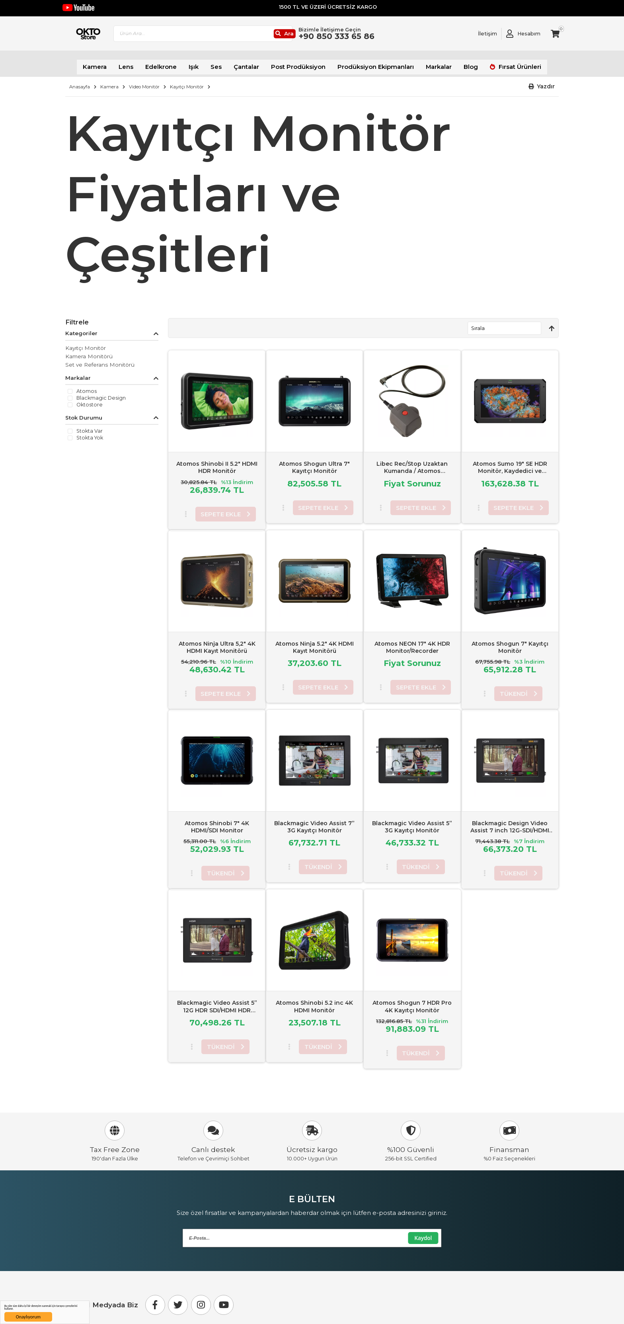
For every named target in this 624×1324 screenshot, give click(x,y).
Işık (203, 63)
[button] (541, 82)
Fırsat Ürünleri (502, 63)
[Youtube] (224, 1300)
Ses (225, 63)
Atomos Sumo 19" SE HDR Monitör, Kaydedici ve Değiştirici (510, 466)
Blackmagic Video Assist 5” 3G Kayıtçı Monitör (412, 822)
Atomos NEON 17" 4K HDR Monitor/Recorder (412, 642)
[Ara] (314, 36)
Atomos (86, 386)
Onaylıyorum (28, 1317)
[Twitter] (178, 1300)
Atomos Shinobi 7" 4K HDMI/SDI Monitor (217, 822)
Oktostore (89, 400)
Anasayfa (79, 81)
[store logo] (102, 36)
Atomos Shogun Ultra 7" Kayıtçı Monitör (314, 462)
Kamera (112, 63)
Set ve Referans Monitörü (100, 359)
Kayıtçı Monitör (187, 81)
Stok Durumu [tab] (83, 413)
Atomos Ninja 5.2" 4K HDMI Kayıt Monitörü (314, 642)
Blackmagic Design (101, 393)
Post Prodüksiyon (300, 63)
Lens (141, 63)
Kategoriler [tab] (81, 328)
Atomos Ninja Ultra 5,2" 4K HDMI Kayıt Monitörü (217, 642)
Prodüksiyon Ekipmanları (370, 63)
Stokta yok (89, 433)
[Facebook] (155, 1300)
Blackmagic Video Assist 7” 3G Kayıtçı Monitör (314, 822)
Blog (458, 63)
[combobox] (238, 36)
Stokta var (89, 426)
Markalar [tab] (78, 373)
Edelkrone (173, 63)
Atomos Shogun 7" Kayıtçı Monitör (510, 642)
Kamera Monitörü (89, 351)
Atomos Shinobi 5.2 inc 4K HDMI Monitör (314, 1001)
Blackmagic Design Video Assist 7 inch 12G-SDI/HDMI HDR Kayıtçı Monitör (509, 825)
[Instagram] (201, 1300)
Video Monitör (144, 81)
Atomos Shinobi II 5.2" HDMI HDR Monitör (216, 462)
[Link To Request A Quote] (481, 36)
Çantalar (253, 63)
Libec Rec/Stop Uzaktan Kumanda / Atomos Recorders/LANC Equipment (412, 466)
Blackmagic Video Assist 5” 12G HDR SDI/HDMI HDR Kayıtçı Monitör (217, 1005)
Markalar (428, 63)
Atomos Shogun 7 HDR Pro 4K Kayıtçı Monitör (412, 1001)
